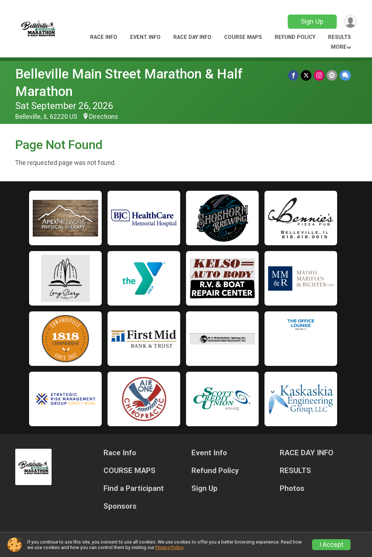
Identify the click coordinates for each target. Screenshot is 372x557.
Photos (292, 488)
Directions (103, 116)
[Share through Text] (345, 75)
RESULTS (339, 37)
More (339, 47)
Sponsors (120, 506)
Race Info (103, 37)
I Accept (331, 544)
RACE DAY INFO (192, 37)
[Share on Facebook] (294, 75)
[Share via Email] (332, 75)
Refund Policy (295, 37)
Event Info (145, 37)
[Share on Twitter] (307, 75)
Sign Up (311, 21)
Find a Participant (134, 488)
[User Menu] (350, 21)
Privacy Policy (169, 547)
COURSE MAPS (243, 37)
